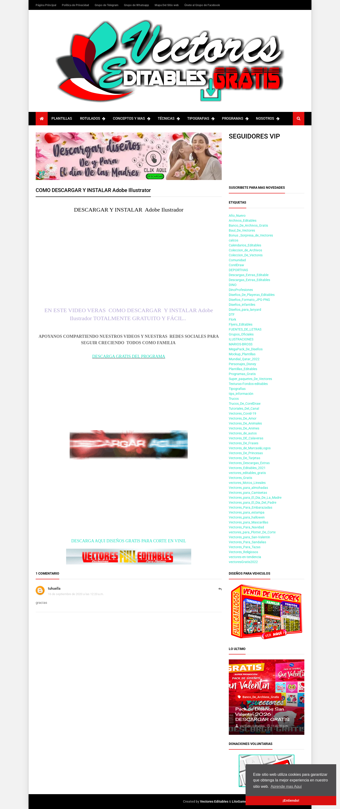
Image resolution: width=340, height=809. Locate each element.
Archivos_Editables (242, 220)
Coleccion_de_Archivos (245, 250)
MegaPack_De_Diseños (246, 349)
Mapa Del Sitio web (167, 5)
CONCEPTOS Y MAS (131, 118)
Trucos (234, 398)
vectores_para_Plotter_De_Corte (252, 532)
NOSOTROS (267, 118)
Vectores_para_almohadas (248, 488)
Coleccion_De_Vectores (246, 255)
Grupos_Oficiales (241, 334)
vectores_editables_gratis (247, 473)
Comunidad (237, 260)
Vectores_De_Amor (242, 418)
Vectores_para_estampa (246, 512)
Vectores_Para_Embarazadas (250, 507)
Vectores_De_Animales (245, 423)
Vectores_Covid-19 (242, 413)
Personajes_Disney (242, 364)
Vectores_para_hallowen (247, 517)
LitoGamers (241, 801)
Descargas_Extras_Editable (248, 275)
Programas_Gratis (242, 374)
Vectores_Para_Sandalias (247, 542)
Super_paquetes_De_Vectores (250, 379)
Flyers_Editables (240, 324)
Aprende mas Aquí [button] (286, 786)
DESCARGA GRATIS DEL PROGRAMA (128, 356)
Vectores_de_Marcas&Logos (250, 448)
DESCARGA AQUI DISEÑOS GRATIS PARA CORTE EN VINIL (128, 541)
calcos (233, 240)
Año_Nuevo (237, 215)
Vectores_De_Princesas (246, 453)
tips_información (241, 394)
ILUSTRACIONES (241, 339)
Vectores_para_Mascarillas (248, 522)
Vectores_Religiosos (243, 552)
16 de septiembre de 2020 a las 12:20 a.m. (76, 594)
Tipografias (237, 389)
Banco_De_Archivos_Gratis (248, 225)
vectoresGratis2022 (243, 562)
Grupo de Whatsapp (137, 5)
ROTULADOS (92, 118)
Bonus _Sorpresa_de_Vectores (251, 235)
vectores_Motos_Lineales (247, 483)
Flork (232, 319)
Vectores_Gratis (240, 478)
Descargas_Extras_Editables (249, 280)
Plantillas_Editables (243, 369)
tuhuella (54, 588)
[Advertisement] (129, 392)
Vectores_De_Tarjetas (244, 458)
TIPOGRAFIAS (200, 118)
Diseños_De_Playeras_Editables (252, 295)
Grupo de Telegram (107, 5)
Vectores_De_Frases (243, 443)
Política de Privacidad (76, 5)
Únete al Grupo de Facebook (202, 5)
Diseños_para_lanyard (245, 309)
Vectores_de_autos (243, 433)
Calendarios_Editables (245, 245)
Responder (220, 592)
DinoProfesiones (241, 290)
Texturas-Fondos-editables (248, 384)
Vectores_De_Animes (244, 428)
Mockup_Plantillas (242, 354)
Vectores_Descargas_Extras (249, 463)
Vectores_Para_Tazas (244, 547)
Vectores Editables (214, 801)
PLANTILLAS (61, 118)
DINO (233, 285)
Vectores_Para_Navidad (246, 527)
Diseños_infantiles (242, 304)
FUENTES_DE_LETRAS (245, 329)
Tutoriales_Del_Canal (244, 408)
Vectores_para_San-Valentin (249, 537)
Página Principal (46, 5)
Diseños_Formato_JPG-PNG (249, 300)
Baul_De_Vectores (242, 230)
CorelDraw (236, 265)
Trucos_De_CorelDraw (245, 403)
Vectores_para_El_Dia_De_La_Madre (255, 497)
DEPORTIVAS (238, 270)
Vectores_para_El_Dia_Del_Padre (252, 502)
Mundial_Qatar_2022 (244, 359)
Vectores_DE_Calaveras (246, 438)
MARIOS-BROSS (240, 344)
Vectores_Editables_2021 (247, 468)
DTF (232, 314)
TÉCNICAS (168, 118)
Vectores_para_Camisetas (248, 492)
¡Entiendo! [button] (290, 800)
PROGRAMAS (235, 118)
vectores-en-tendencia (245, 557)
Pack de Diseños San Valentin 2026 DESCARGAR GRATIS (262, 714)
